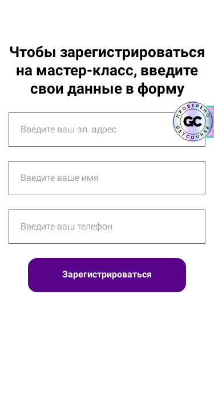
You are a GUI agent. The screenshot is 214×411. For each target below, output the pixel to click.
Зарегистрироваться (107, 274)
